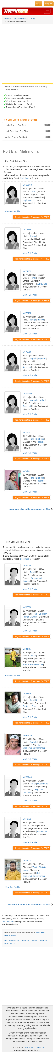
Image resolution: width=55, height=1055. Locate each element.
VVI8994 (27, 432)
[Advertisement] (27, 53)
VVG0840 (27, 777)
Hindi (33, 278)
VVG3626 (27, 735)
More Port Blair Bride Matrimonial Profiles (29, 509)
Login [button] (38, 4)
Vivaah (7, 19)
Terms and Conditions (34, 1047)
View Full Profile (12, 211)
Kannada (34, 400)
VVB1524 (27, 649)
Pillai (38, 700)
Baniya (40, 320)
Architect (27, 367)
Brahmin (40, 439)
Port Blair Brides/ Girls (16, 161)
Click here (24, 178)
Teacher (41, 442)
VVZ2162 (27, 313)
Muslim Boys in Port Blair (27, 137)
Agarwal (42, 358)
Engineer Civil (29, 200)
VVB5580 (27, 607)
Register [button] (48, 4)
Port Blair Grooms (29, 940)
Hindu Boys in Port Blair (27, 125)
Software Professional (33, 664)
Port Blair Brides (11, 940)
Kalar (42, 400)
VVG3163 (27, 185)
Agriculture (42, 284)
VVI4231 (27, 471)
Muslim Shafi (43, 784)
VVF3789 (27, 819)
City (33, 19)
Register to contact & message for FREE (32, 217)
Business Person (30, 706)
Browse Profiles (21, 19)
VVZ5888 (27, 229)
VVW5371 (27, 393)
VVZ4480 (27, 271)
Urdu (33, 191)
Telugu (33, 236)
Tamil (32, 572)
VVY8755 (27, 352)
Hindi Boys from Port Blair (27, 131)
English (33, 358)
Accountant (42, 831)
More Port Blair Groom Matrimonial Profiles (29, 904)
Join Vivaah (7, 921)
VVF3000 (27, 860)
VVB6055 (27, 565)
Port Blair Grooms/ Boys (18, 542)
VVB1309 (27, 693)
